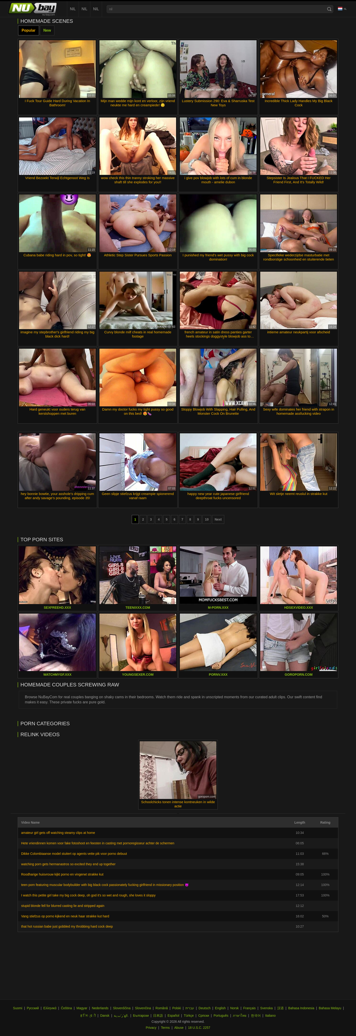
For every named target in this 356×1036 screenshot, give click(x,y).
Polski (176, 1008)
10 (207, 519)
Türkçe (189, 1015)
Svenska (266, 1008)
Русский (33, 1008)
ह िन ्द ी (88, 1015)
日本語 (158, 1015)
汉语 (280, 1008)
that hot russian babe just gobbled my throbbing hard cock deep (67, 926)
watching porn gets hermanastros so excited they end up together (68, 864)
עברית (189, 1008)
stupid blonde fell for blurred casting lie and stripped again (62, 906)
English (220, 1008)
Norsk (234, 1008)
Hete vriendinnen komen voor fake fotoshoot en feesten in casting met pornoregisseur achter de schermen (97, 843)
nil (73, 9)
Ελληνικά (49, 1008)
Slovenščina (122, 1008)
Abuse (179, 1027)
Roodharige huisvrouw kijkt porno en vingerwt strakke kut (62, 874)
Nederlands (100, 1008)
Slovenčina (143, 1008)
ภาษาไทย (239, 1015)
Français (249, 1008)
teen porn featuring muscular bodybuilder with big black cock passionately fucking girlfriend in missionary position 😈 (105, 885)
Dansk (104, 1015)
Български (141, 1015)
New (47, 30)
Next (218, 519)
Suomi (17, 1008)
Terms (165, 1027)
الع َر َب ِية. (121, 1015)
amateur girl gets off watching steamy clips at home (58, 833)
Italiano (270, 1015)
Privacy (151, 1027)
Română (161, 1008)
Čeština (66, 1008)
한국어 (256, 1015)
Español (173, 1015)
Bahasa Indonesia (301, 1008)
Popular (29, 30)
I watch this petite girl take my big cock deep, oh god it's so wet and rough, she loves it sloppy (88, 895)
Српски (203, 1015)
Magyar (81, 1008)
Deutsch (205, 1008)
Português (221, 1015)
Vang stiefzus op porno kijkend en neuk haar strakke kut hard (65, 916)
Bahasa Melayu (330, 1008)
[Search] (329, 9)
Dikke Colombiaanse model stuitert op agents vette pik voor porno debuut (74, 854)
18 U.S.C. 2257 (199, 1027)
